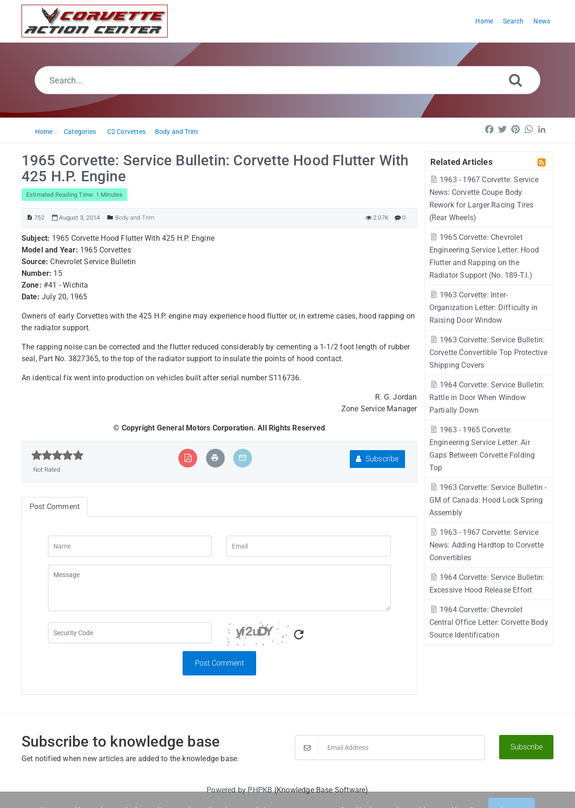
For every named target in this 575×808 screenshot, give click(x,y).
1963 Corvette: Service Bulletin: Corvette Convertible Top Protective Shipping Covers (488, 352)
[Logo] (95, 21)
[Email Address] (390, 747)
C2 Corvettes (126, 131)
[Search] (515, 80)
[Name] (130, 546)
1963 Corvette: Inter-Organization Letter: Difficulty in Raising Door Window (483, 307)
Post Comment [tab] (54, 506)
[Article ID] (30, 218)
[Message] (219, 587)
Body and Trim (176, 131)
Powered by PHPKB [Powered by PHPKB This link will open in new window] (239, 790)
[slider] (57, 455)
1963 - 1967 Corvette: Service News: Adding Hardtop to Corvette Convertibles (486, 545)
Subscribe (377, 458)
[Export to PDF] (188, 458)
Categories (80, 131)
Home (44, 131)
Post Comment (219, 663)
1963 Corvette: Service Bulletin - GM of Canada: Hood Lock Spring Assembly (488, 500)
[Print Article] (215, 458)
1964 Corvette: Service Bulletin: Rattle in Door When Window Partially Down (487, 397)
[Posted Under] (110, 218)
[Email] (308, 546)
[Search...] (287, 80)
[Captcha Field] (130, 633)
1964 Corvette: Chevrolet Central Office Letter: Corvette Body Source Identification (488, 622)
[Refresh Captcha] (299, 635)
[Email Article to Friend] (242, 458)
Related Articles (461, 161)
